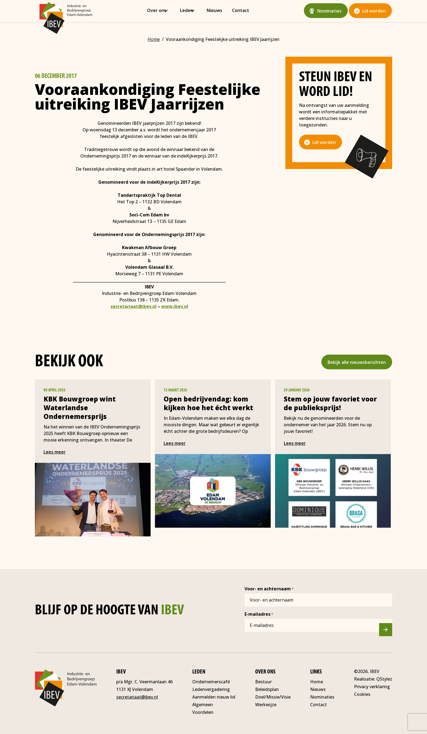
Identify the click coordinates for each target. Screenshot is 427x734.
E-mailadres (259, 614)
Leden (189, 10)
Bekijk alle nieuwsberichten (357, 362)
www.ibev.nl (174, 306)
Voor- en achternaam (269, 589)
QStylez (384, 679)
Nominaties (329, 11)
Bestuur (263, 681)
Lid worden (374, 11)
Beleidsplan (267, 689)
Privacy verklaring (372, 686)
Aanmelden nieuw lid (213, 697)
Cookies (362, 694)
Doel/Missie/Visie (273, 697)
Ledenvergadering (211, 689)
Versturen (388, 631)
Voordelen (202, 712)
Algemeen (202, 704)
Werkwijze (265, 704)
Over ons (159, 10)
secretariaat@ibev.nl (134, 306)
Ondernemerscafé (211, 681)
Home (316, 681)
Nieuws (217, 10)
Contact (243, 10)
